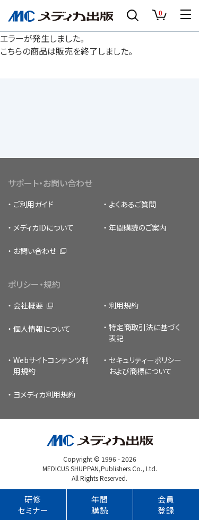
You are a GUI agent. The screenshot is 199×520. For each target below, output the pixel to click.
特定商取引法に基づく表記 (144, 332)
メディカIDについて (43, 227)
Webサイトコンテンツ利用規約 (51, 365)
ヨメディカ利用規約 (44, 394)
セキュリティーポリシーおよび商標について (145, 365)
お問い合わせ (34, 250)
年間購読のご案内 (138, 227)
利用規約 (124, 305)
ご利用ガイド (33, 204)
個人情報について (42, 328)
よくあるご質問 (132, 204)
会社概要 (28, 305)
